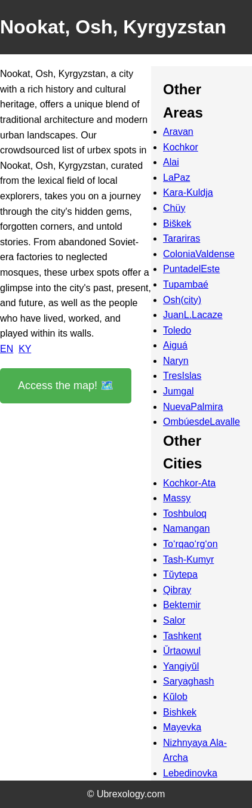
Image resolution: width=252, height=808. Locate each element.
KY (25, 349)
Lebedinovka (190, 773)
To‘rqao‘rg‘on (190, 544)
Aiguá (175, 345)
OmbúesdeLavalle (201, 422)
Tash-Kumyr (188, 559)
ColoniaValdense (199, 254)
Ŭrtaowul (182, 651)
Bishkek (179, 712)
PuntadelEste (191, 269)
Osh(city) (182, 300)
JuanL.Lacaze (193, 315)
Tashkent (182, 636)
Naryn (176, 361)
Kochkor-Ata (189, 483)
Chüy (174, 208)
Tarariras (181, 238)
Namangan (186, 528)
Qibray (177, 590)
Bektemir (182, 605)
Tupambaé (185, 284)
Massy (176, 498)
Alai (171, 162)
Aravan (178, 132)
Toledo (177, 330)
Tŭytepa (180, 574)
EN (6, 349)
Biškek (177, 223)
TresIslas (182, 376)
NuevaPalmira (193, 407)
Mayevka (182, 727)
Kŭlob (175, 697)
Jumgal (178, 391)
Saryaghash (188, 681)
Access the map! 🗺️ (65, 385)
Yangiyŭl (181, 666)
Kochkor (180, 147)
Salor (174, 620)
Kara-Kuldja (188, 192)
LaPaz (176, 177)
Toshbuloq (185, 513)
